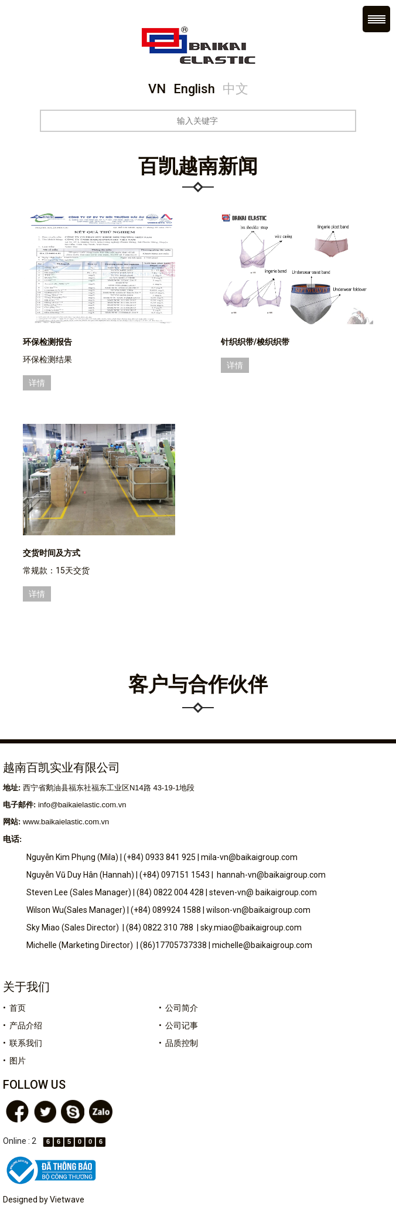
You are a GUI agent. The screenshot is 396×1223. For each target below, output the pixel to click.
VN (157, 88)
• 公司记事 (178, 1025)
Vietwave (67, 1199)
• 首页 (14, 1008)
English (194, 88)
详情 (37, 383)
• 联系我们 (22, 1043)
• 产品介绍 (22, 1025)
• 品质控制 (178, 1043)
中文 (235, 88)
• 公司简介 (178, 1008)
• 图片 (14, 1060)
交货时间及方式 (51, 553)
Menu (376, 19)
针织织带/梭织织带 (255, 341)
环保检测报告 (47, 341)
